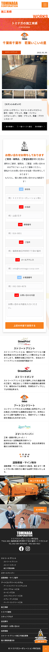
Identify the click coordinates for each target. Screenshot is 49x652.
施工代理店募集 (9, 568)
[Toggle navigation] (45, 4)
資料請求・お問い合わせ (10, 626)
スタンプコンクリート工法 (13, 596)
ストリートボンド (10, 565)
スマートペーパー (8, 573)
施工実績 (4, 607)
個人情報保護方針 (8, 640)
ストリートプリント (8, 558)
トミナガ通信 (6, 612)
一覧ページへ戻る (24, 126)
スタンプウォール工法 (11, 589)
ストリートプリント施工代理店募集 (14, 635)
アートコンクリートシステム (12, 582)
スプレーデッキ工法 (11, 599)
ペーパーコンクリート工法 (13, 602)
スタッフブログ (7, 616)
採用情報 (4, 631)
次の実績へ (40, 126)
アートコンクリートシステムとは (15, 586)
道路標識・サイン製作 (9, 577)
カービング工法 (9, 592)
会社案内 (4, 621)
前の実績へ (9, 126)
